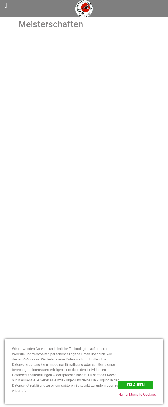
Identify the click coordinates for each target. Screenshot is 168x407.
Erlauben (136, 385)
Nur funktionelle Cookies (137, 394)
